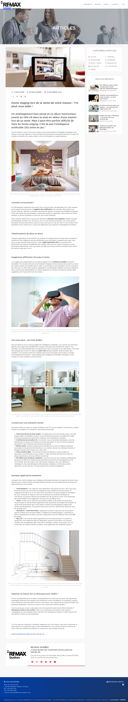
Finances (109, 57)
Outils (106, 4)
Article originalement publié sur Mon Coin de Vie (27, 634)
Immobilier (110, 60)
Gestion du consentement (110, 699)
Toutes (92, 57)
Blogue (97, 4)
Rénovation (110, 63)
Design (92, 69)
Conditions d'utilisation (93, 699)
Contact (115, 4)
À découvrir (17, 92)
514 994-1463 (11, 690)
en (123, 4)
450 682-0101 (11, 688)
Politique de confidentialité (76, 699)
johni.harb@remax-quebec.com (20, 692)
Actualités (93, 66)
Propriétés (88, 4)
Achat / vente (94, 63)
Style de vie (110, 66)
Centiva (122, 699)
